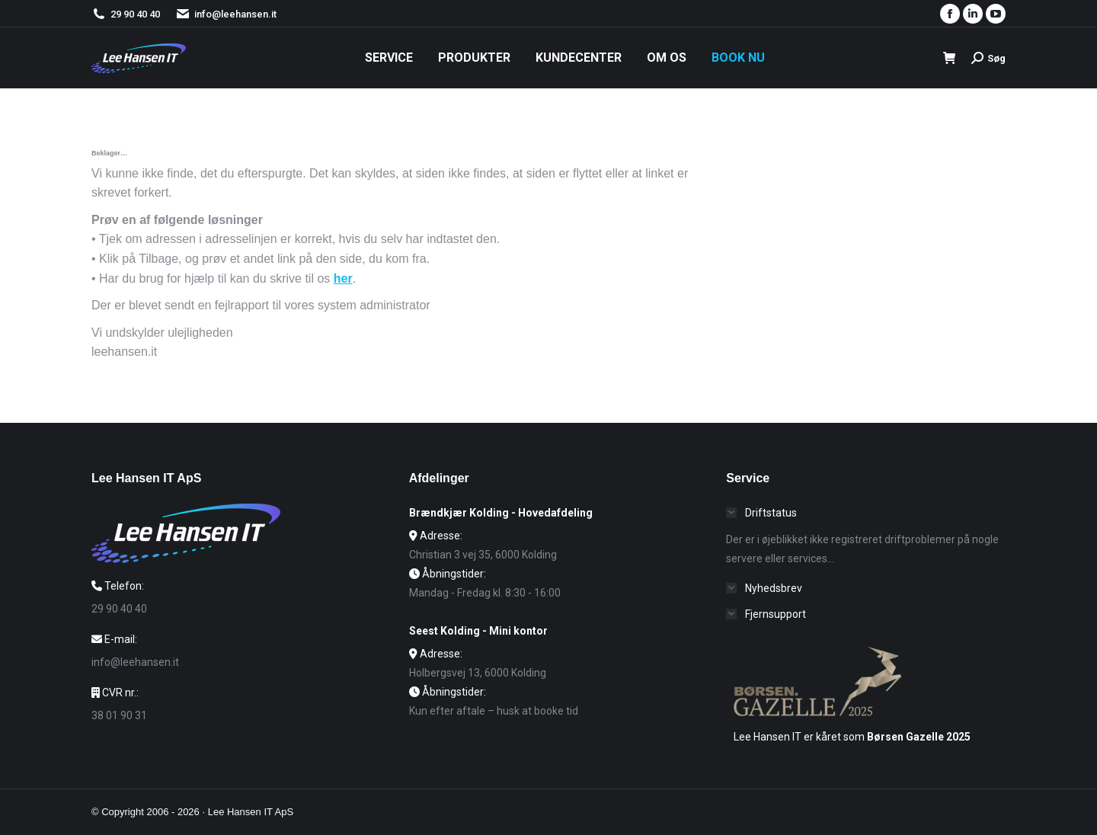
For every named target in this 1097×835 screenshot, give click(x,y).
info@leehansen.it (226, 14)
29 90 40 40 (135, 14)
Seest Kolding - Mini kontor (478, 631)
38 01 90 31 (119, 715)
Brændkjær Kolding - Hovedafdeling (501, 513)
